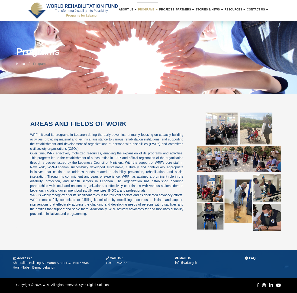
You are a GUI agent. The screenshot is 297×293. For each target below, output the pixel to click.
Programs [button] (148, 9)
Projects (166, 9)
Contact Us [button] (257, 9)
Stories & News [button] (209, 9)
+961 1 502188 (116, 263)
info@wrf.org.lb (186, 263)
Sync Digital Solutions (94, 285)
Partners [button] (185, 9)
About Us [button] (127, 9)
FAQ (252, 258)
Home (20, 64)
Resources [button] (235, 9)
